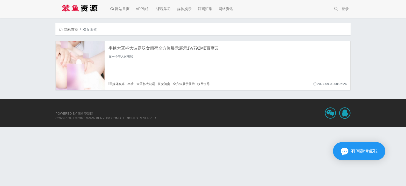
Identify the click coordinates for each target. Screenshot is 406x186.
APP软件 (143, 9)
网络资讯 (226, 9)
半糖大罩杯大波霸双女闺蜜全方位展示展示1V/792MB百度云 (163, 48)
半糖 (130, 84)
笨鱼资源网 (85, 113)
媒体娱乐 (184, 9)
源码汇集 (205, 9)
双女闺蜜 (164, 84)
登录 (345, 9)
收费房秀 (203, 84)
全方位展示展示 (184, 84)
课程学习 (163, 9)
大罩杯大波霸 (145, 84)
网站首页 (119, 9)
